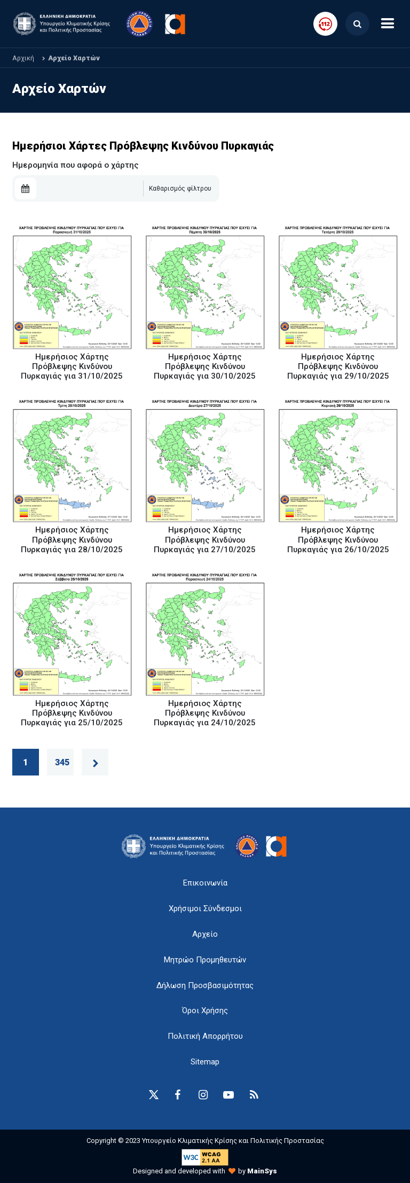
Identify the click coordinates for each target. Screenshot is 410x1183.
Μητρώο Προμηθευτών (205, 960)
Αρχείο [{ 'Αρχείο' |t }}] (205, 934)
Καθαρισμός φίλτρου (180, 188)
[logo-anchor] (176, 846)
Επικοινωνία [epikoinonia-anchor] (205, 883)
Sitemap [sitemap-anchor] (205, 1062)
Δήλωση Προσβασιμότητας (205, 985)
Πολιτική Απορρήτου (205, 1036)
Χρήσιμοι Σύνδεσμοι (205, 908)
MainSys (262, 1171)
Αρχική (23, 58)
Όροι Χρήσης (205, 1010)
